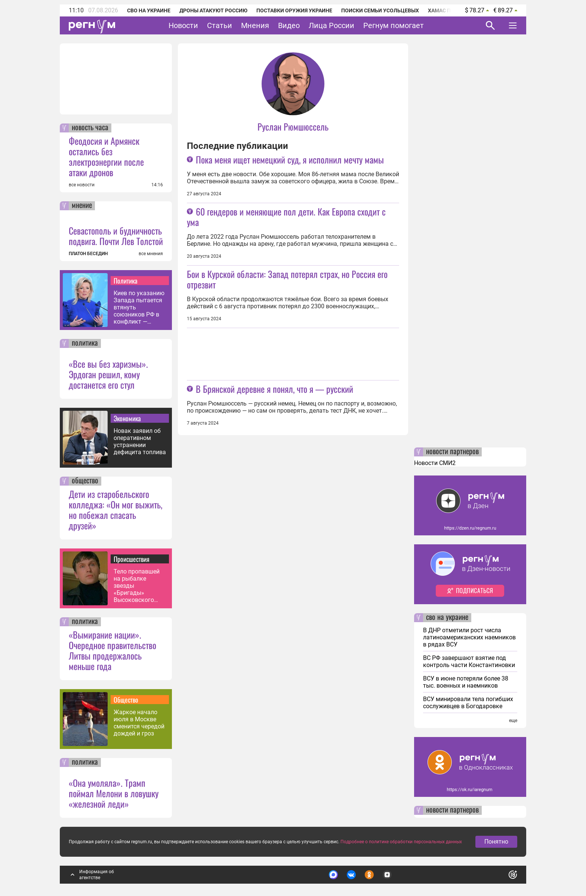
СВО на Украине (148, 10)
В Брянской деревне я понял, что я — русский (274, 388)
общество (85, 481)
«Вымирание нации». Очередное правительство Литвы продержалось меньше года (112, 650)
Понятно (496, 842)
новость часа (90, 127)
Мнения (255, 25)
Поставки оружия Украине (294, 10)
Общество (126, 699)
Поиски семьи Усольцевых (380, 10)
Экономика (127, 418)
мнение (82, 205)
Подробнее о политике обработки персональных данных (401, 842)
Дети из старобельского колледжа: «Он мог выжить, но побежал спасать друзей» (115, 509)
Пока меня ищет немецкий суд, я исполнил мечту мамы (290, 159)
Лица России (331, 25)
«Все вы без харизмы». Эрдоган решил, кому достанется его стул (108, 374)
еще (513, 720)
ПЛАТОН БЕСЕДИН (88, 253)
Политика (126, 280)
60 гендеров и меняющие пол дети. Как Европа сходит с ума (286, 217)
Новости (183, 25)
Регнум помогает (393, 25)
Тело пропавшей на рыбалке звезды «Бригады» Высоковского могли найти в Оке (140, 585)
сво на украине (447, 617)
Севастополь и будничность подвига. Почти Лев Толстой (116, 235)
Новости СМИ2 (435, 463)
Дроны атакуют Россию (213, 10)
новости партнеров (452, 451)
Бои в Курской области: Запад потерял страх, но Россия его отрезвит (287, 279)
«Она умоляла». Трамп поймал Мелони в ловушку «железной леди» (113, 793)
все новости (82, 184)
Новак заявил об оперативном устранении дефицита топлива (140, 441)
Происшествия (131, 558)
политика (85, 343)
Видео (289, 25)
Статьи (219, 25)
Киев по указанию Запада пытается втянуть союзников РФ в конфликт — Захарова (139, 307)
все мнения (151, 253)
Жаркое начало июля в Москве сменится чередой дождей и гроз (139, 723)
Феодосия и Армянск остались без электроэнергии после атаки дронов (106, 156)
